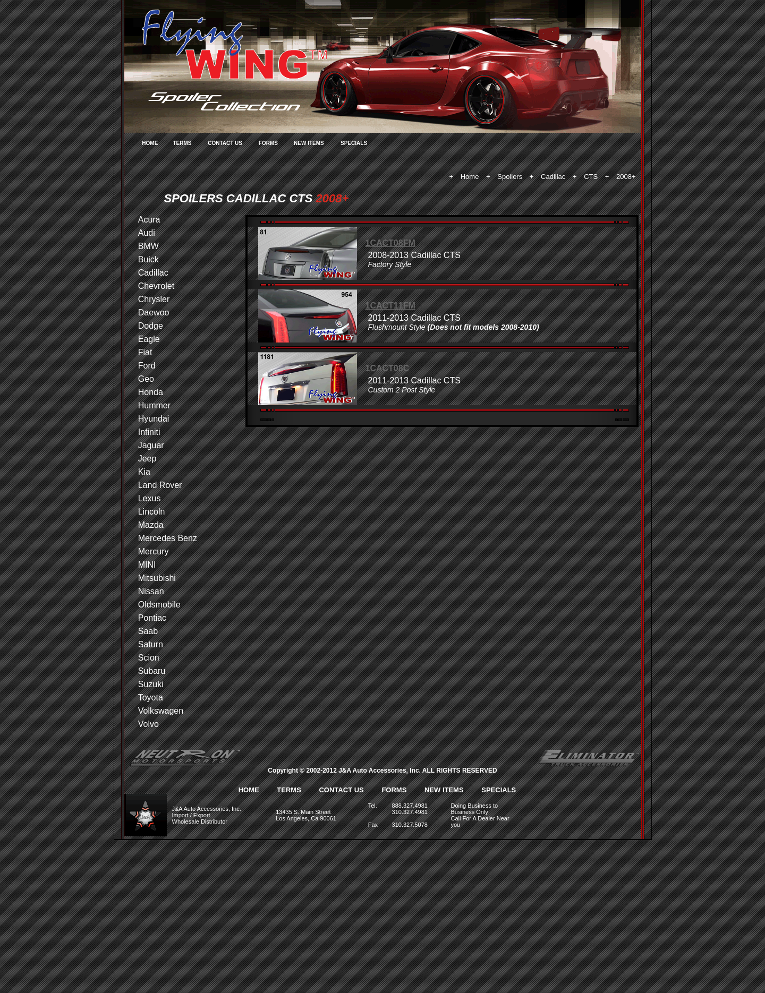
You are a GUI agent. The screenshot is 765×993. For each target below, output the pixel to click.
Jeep (147, 458)
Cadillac (553, 177)
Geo (146, 378)
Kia (144, 471)
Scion (148, 657)
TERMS (182, 143)
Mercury (153, 551)
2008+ (626, 177)
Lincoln (151, 511)
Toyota (150, 697)
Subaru (152, 670)
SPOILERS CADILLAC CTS (238, 198)
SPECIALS (354, 143)
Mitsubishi (157, 578)
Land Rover (160, 485)
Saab (148, 631)
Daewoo (153, 312)
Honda (150, 392)
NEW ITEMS (309, 143)
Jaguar (151, 445)
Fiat (145, 352)
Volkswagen (160, 710)
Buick (148, 259)
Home (470, 177)
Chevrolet (156, 285)
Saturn (150, 644)
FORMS (268, 143)
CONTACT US (225, 143)
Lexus (149, 498)
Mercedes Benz (167, 538)
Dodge (150, 325)
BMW (148, 246)
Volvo (148, 724)
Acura (149, 219)
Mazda (151, 524)
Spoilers (509, 177)
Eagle (149, 339)
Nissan (151, 591)
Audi (146, 232)
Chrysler (154, 299)
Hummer (154, 405)
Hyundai (153, 418)
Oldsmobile (159, 604)
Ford (147, 365)
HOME (150, 143)
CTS (591, 177)
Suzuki (151, 684)
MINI (147, 564)
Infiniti (149, 431)
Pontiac (152, 617)
